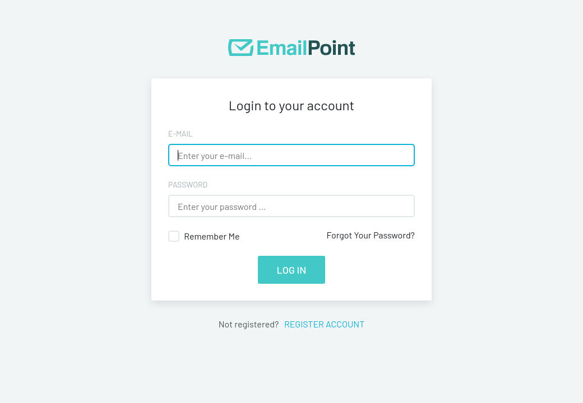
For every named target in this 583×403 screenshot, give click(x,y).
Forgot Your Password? (370, 234)
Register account (322, 323)
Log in (292, 270)
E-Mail (180, 133)
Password (187, 184)
